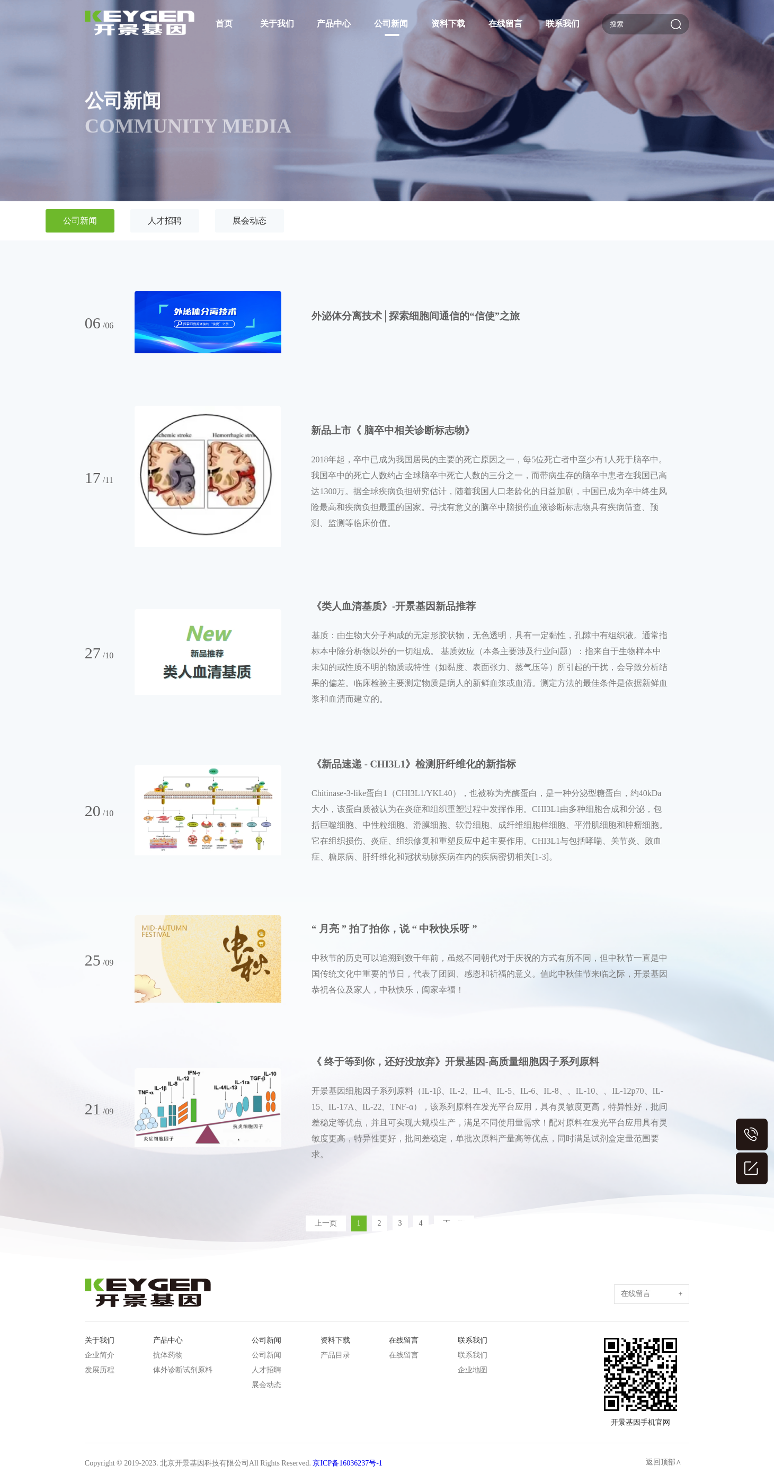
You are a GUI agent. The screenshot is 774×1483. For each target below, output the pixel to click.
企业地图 (472, 1370)
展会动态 (249, 220)
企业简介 (99, 1355)
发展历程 (99, 1370)
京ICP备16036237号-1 (347, 1463)
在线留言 (505, 23)
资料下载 (448, 23)
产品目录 (335, 1355)
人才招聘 (165, 220)
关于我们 (277, 23)
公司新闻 (391, 23)
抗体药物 (168, 1355)
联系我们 (563, 23)
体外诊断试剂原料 (182, 1370)
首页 (224, 23)
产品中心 (334, 23)
